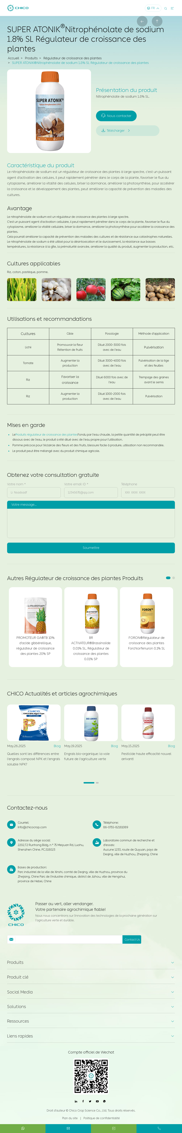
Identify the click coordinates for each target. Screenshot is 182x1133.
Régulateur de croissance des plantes (72, 58)
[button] (168, 578)
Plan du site (70, 1118)
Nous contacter (116, 116)
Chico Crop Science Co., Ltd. (88, 1110)
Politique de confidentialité (102, 1118)
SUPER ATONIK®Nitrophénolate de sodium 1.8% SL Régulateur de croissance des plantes (80, 63)
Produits (31, 58)
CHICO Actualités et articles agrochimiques (62, 694)
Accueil (13, 58)
